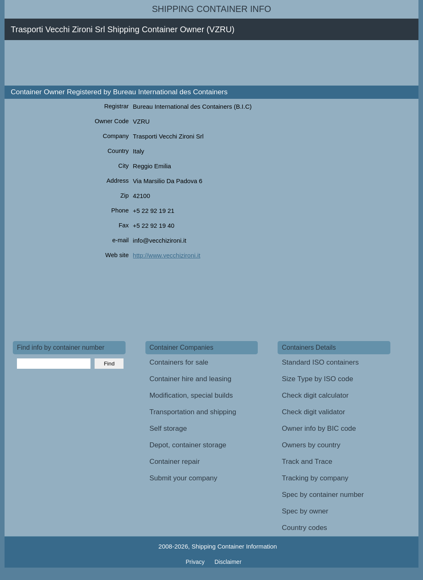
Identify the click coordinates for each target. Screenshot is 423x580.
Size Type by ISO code (317, 379)
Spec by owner (305, 511)
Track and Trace (307, 461)
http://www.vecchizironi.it (166, 255)
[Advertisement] (163, 62)
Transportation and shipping (193, 412)
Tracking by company (315, 478)
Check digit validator (313, 412)
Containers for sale (179, 362)
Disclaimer (227, 562)
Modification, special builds (191, 395)
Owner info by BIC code (319, 428)
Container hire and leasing (190, 379)
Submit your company (183, 478)
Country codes (304, 528)
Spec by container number (323, 495)
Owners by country (311, 445)
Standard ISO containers (320, 362)
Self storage (168, 428)
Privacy (195, 562)
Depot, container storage (188, 445)
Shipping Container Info (211, 9)
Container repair (175, 461)
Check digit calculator (315, 395)
